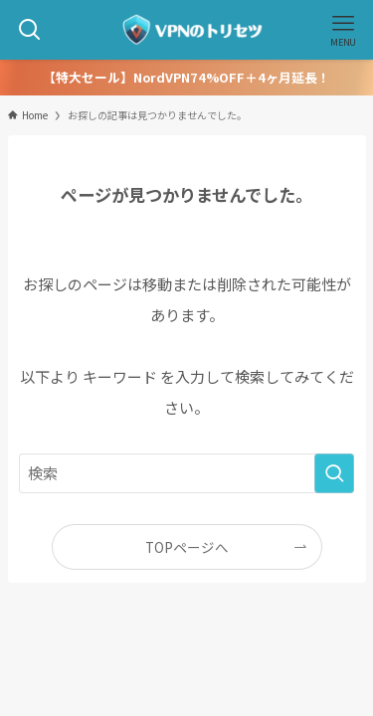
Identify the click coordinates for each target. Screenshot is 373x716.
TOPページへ (187, 547)
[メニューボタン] (343, 30)
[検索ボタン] (30, 30)
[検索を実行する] (334, 473)
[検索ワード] (187, 473)
